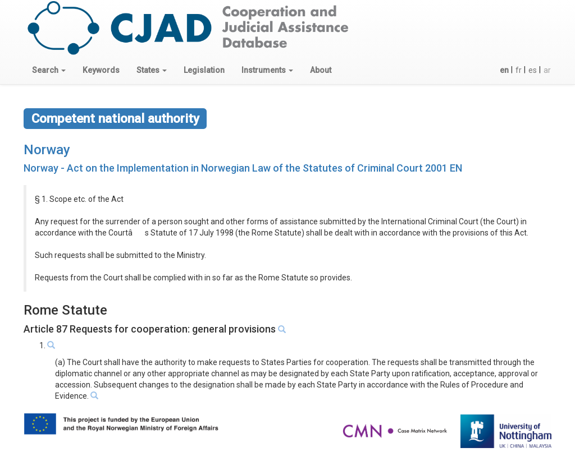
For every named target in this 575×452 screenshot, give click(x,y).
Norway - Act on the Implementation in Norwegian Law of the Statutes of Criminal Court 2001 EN (243, 168)
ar (547, 70)
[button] (49, 70)
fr (518, 70)
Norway (47, 150)
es (532, 70)
